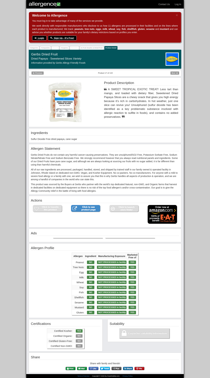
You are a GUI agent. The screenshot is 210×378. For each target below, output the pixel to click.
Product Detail (110, 48)
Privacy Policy (128, 376)
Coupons (64, 48)
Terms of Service (83, 376)
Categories (34, 48)
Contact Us (164, 4)
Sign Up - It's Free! (62, 38)
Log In (178, 4)
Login (39, 38)
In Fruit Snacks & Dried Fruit (92, 48)
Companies (45, 48)
